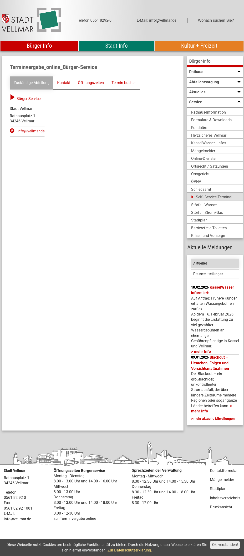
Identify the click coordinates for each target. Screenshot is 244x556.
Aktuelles (200, 263)
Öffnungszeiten (91, 82)
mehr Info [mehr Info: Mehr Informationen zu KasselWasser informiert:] (202, 351)
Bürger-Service (25, 98)
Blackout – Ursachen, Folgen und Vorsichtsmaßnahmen (210, 363)
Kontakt (63, 82)
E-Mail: (9, 513)
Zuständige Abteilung (32, 82)
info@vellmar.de (31, 131)
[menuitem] (215, 61)
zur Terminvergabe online (75, 518)
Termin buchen (124, 82)
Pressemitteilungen (208, 274)
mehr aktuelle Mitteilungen (214, 419)
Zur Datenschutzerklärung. (129, 550)
